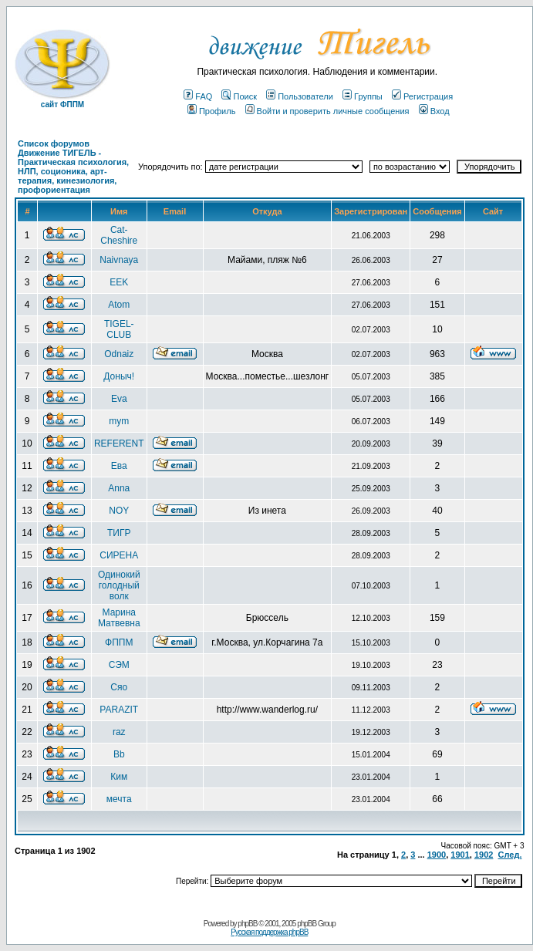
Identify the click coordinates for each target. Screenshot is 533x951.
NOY (119, 510)
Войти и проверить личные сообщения (327, 111)
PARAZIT (119, 709)
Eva (119, 398)
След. (510, 854)
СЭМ (119, 664)
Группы (362, 96)
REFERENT (119, 443)
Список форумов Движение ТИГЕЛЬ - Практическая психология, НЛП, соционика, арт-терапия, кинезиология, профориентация (73, 166)
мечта (119, 799)
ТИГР (118, 533)
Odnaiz (118, 354)
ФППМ (119, 642)
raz (119, 732)
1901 (459, 854)
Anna (119, 488)
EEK (119, 282)
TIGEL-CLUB (119, 329)
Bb (119, 754)
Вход (434, 111)
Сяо (118, 687)
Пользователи (299, 96)
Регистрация (422, 96)
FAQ (198, 96)
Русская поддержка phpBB (269, 932)
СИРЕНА (119, 555)
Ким (118, 776)
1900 (436, 854)
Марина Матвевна (119, 618)
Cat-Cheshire (118, 235)
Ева (119, 465)
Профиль (211, 111)
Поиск (238, 96)
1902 (483, 854)
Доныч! (118, 376)
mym (119, 421)
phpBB (247, 923)
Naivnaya (119, 260)
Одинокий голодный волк (119, 585)
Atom (119, 304)
